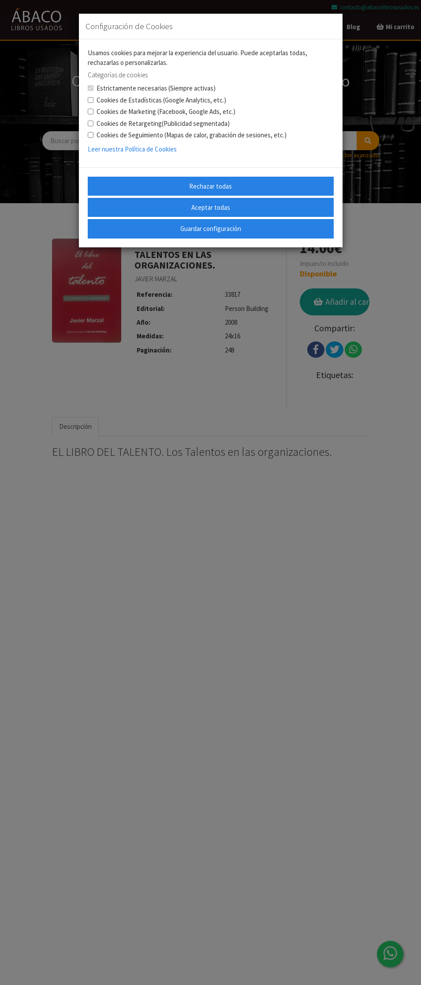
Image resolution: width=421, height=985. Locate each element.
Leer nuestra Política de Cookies (132, 149)
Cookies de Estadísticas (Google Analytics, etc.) (157, 100)
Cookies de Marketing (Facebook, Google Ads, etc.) (161, 111)
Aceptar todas (210, 207)
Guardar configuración (210, 228)
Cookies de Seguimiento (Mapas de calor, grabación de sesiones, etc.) (187, 135)
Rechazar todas (210, 186)
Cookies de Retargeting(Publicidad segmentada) (159, 123)
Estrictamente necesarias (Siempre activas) (152, 88)
